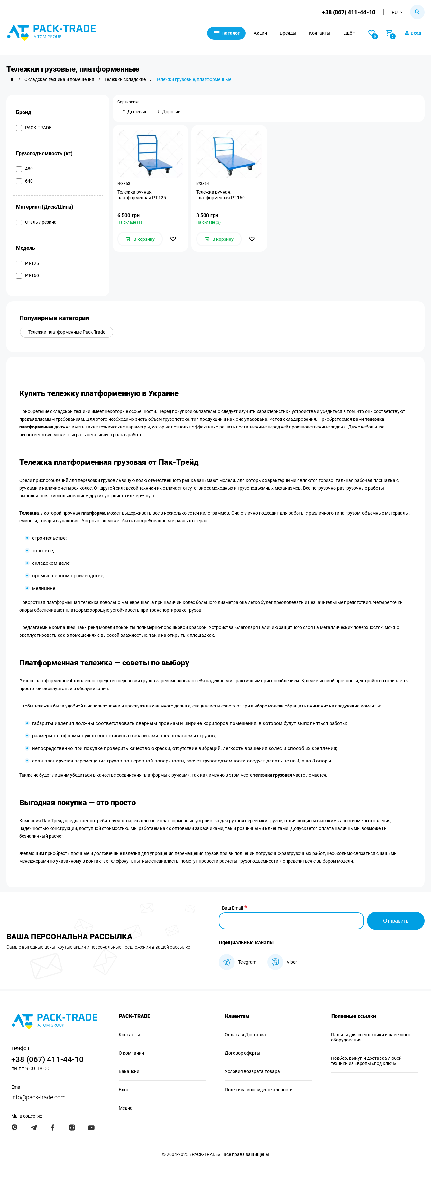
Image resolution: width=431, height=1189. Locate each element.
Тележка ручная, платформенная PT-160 (220, 194)
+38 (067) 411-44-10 (348, 12)
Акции (261, 33)
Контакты (320, 33)
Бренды (289, 33)
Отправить (395, 920)
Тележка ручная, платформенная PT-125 (141, 194)
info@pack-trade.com (38, 1097)
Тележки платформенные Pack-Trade (66, 332)
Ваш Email (232, 908)
